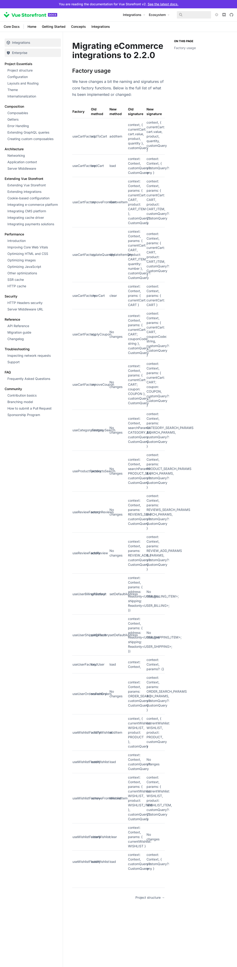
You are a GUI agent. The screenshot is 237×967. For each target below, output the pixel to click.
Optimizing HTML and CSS (27, 254)
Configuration (17, 77)
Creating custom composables (30, 139)
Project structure (20, 70)
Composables (17, 113)
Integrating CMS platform (26, 211)
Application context (22, 162)
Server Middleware (21, 168)
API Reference (18, 326)
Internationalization (21, 96)
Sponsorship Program (23, 415)
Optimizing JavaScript (24, 267)
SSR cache (15, 280)
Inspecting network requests (29, 355)
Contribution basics (22, 395)
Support (13, 362)
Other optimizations (22, 273)
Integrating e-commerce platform (32, 205)
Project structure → (150, 897)
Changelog (15, 339)
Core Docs (12, 26)
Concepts (78, 26)
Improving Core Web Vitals (27, 247)
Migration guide (19, 332)
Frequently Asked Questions (28, 379)
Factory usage (185, 48)
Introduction (16, 241)
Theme (12, 90)
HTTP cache (16, 286)
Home (32, 26)
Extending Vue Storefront (26, 185)
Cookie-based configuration (28, 198)
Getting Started (53, 26)
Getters (13, 119)
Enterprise (16, 53)
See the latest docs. (163, 4)
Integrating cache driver (25, 217)
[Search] (192, 15)
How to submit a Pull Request (29, 408)
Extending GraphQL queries (28, 132)
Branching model (20, 402)
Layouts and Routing (23, 83)
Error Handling (18, 126)
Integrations (100, 26)
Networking (16, 155)
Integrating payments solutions (30, 224)
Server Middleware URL (25, 309)
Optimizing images (21, 260)
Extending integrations (24, 192)
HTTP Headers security (25, 303)
